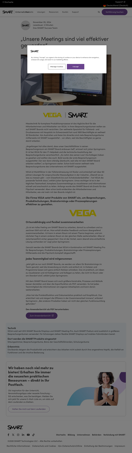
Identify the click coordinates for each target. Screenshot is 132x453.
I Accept (76, 66)
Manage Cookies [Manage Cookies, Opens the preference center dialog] (56, 66)
